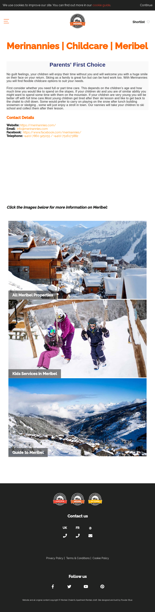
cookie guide (101, 5)
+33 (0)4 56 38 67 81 (77, 536)
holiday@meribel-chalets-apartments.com (90, 536)
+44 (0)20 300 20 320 (64, 536)
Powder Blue (126, 600)
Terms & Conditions (78, 558)
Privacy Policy (54, 558)
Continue (146, 5)
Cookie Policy (101, 558)
